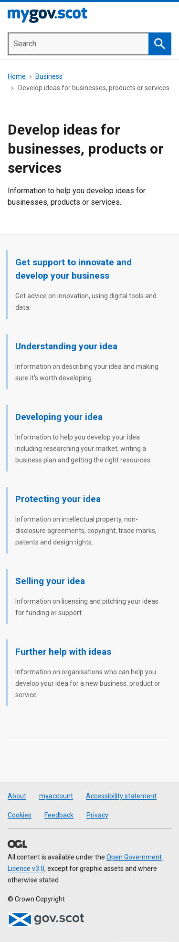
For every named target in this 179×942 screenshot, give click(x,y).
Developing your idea (59, 416)
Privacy (97, 815)
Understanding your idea (66, 346)
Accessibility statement (121, 796)
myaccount (56, 796)
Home (17, 76)
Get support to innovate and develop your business (73, 269)
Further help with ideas (63, 651)
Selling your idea (50, 581)
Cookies (20, 815)
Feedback (59, 815)
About (17, 796)
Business (49, 76)
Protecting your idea (58, 498)
